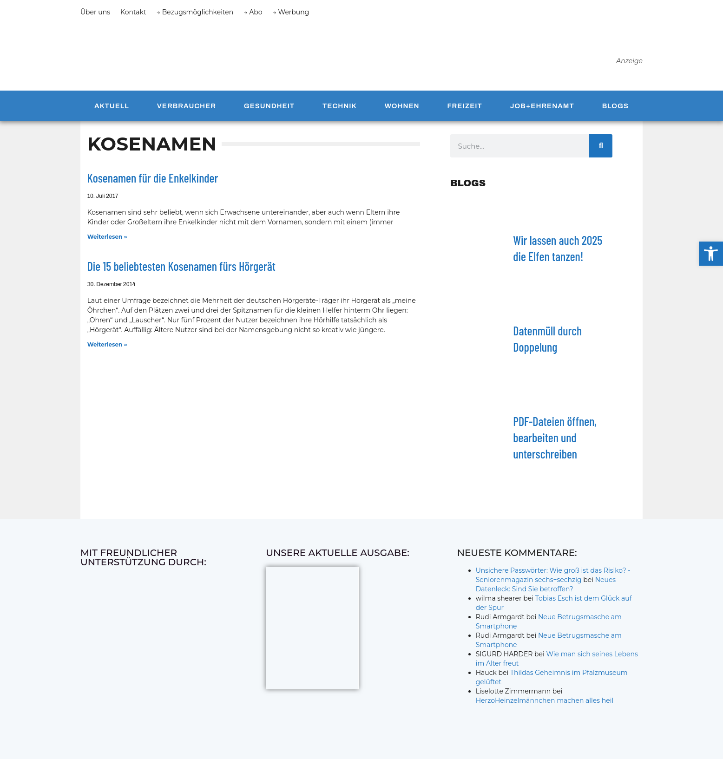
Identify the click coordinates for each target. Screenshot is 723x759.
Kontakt (133, 12)
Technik (339, 106)
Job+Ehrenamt (542, 106)
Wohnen (402, 106)
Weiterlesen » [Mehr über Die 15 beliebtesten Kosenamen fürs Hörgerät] (107, 344)
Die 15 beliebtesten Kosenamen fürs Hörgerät (181, 266)
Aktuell (111, 106)
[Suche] (600, 145)
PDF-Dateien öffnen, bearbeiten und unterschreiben (555, 437)
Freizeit (464, 106)
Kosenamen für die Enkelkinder (152, 177)
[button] (711, 254)
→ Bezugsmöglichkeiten (195, 12)
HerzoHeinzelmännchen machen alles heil (545, 700)
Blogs (615, 106)
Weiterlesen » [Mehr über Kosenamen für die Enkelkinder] (107, 236)
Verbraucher (186, 106)
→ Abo (252, 12)
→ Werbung (291, 12)
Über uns (95, 12)
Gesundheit (269, 106)
